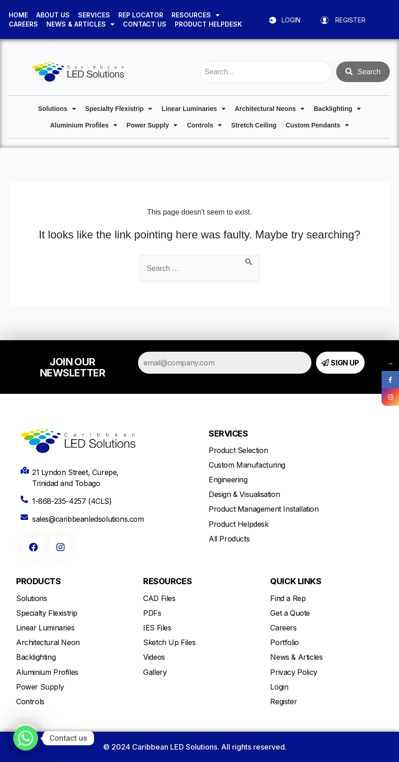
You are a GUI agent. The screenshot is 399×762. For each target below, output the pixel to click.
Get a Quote (290, 613)
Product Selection (238, 450)
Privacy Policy (293, 672)
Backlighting (337, 108)
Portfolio (284, 642)
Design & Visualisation (244, 494)
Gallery (154, 672)
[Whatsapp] (25, 738)
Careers (283, 627)
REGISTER (350, 20)
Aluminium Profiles (83, 125)
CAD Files (159, 598)
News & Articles (296, 657)
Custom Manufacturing (247, 464)
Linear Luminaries (193, 108)
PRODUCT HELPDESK (208, 24)
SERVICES (94, 15)
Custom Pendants (317, 125)
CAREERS (23, 24)
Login (279, 686)
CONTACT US (144, 24)
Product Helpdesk (239, 524)
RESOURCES (196, 15)
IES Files (157, 627)
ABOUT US (53, 15)
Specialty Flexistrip (119, 108)
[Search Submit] (249, 260)
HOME (18, 15)
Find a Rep (287, 598)
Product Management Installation (264, 509)
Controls (204, 125)
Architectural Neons (270, 108)
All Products (229, 538)
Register (283, 701)
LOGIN (291, 20)
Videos (154, 657)
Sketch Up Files (169, 642)
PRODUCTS (38, 581)
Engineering (228, 479)
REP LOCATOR (140, 15)
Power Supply (152, 125)
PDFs (152, 613)
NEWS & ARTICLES (80, 24)
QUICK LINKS (295, 581)
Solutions (57, 108)
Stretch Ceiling (254, 125)
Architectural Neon (48, 642)
